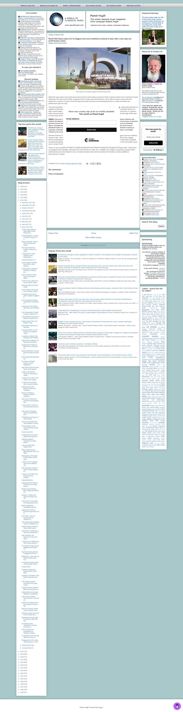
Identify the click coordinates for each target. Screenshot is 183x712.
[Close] (119, 107)
